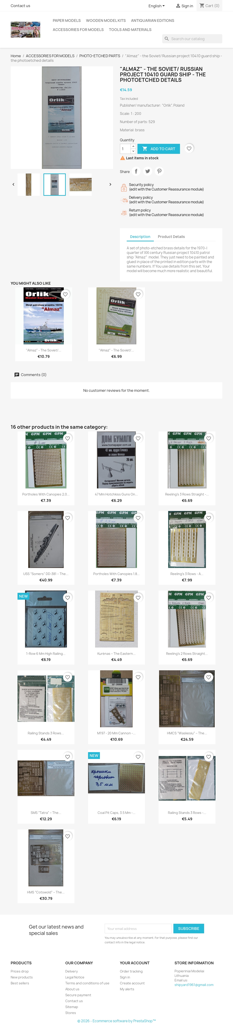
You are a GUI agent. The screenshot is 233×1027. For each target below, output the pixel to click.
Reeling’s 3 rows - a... (186, 574)
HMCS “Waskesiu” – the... (187, 733)
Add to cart (158, 149)
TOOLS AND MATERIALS (130, 29)
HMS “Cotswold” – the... (46, 892)
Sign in (125, 977)
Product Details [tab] (171, 236)
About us (72, 989)
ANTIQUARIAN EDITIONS (152, 20)
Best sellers (20, 983)
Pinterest (159, 171)
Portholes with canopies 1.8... (116, 574)
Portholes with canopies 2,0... (46, 494)
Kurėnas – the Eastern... (116, 653)
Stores (70, 1013)
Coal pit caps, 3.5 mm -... (116, 812)
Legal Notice (74, 977)
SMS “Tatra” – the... (46, 812)
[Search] (192, 38)
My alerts (127, 989)
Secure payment (78, 995)
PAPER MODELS (67, 20)
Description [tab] (140, 236)
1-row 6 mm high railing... (46, 653)
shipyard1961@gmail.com (194, 985)
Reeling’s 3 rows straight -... (187, 494)
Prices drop (20, 971)
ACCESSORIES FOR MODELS (78, 29)
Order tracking (131, 971)
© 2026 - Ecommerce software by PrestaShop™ (116, 1021)
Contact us (20, 5)
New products (22, 977)
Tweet (147, 171)
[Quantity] (125, 149)
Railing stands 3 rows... (46, 733)
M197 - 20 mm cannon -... (116, 733)
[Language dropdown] (157, 6)
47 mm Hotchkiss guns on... (116, 494)
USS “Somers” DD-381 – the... (45, 574)
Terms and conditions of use (87, 983)
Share (136, 171)
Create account (132, 983)
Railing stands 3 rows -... (187, 812)
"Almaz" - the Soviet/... (43, 350)
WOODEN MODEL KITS (106, 20)
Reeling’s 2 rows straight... (187, 653)
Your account (134, 962)
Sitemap (71, 1007)
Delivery (71, 971)
